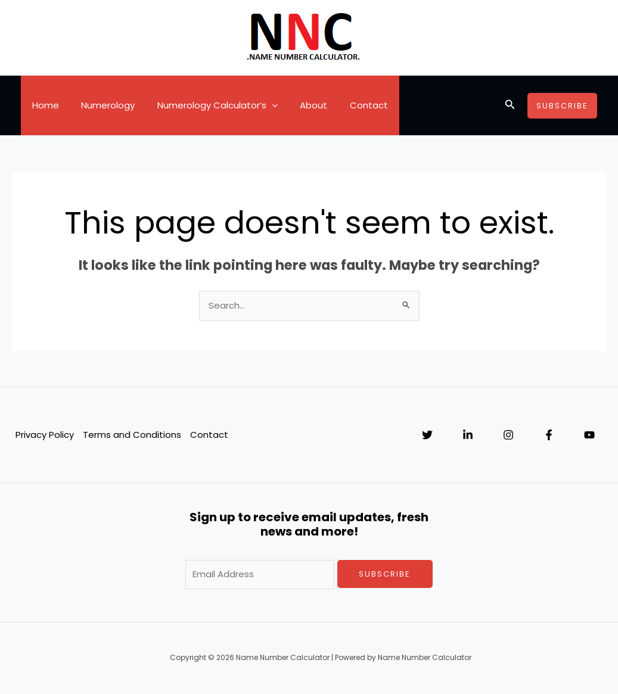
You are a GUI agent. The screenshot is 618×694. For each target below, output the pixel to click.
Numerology (101, 105)
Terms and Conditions (131, 434)
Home (43, 105)
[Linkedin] (467, 435)
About (298, 105)
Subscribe (385, 574)
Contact (349, 105)
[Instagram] (508, 435)
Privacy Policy (44, 434)
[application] (260, 105)
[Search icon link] (510, 105)
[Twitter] (427, 435)
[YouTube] (589, 435)
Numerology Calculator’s (206, 105)
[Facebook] (549, 435)
